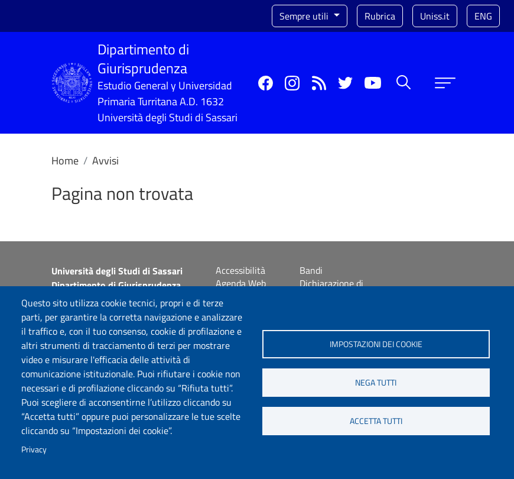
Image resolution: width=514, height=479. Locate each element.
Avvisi (105, 161)
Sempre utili (305, 16)
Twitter (345, 83)
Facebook (265, 83)
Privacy (34, 449)
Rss (318, 83)
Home (65, 161)
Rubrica (380, 16)
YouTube (373, 83)
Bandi (311, 270)
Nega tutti (375, 383)
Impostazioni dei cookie (376, 344)
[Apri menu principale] (445, 83)
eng (483, 16)
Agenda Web (241, 283)
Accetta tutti (376, 421)
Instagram (292, 83)
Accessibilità (240, 270)
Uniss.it (435, 16)
